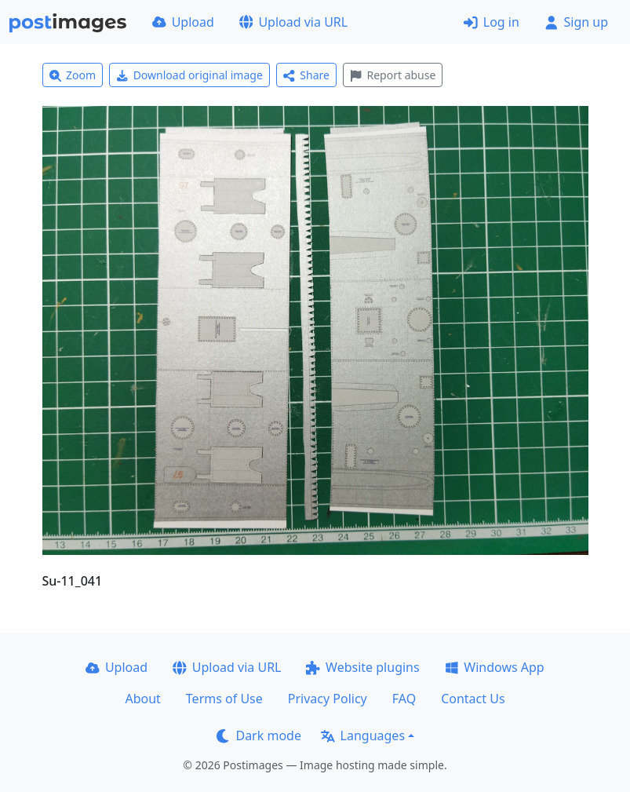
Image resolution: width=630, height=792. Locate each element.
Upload (183, 22)
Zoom (73, 75)
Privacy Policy (327, 698)
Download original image (189, 75)
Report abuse (392, 75)
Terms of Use (224, 698)
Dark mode (259, 735)
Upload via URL (293, 22)
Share (306, 75)
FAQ (404, 698)
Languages (363, 735)
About (142, 698)
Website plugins (362, 667)
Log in (491, 22)
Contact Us (472, 698)
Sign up (576, 22)
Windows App (494, 667)
